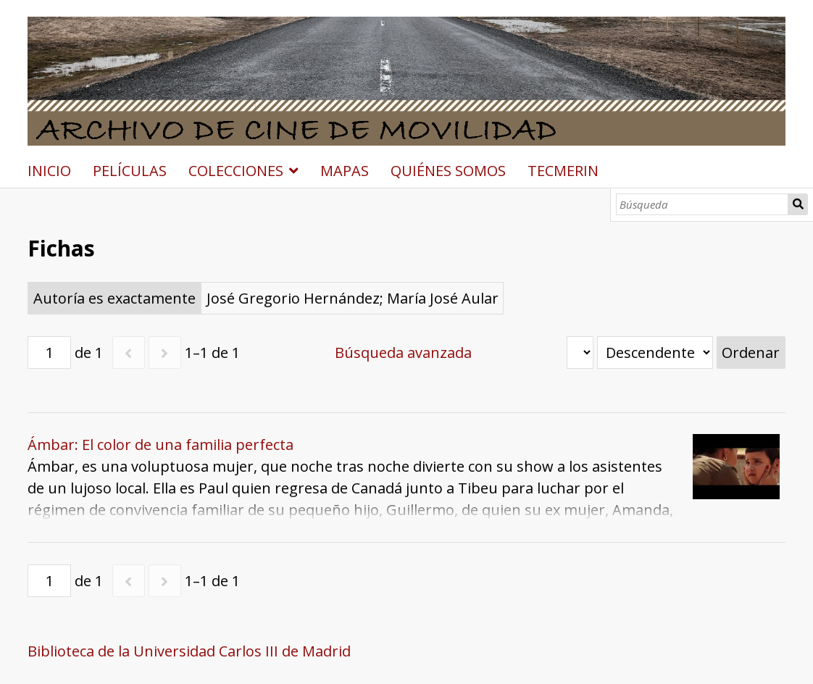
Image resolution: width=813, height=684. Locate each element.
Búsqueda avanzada (403, 352)
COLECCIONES (235, 170)
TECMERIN (563, 170)
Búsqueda (798, 204)
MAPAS (344, 170)
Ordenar (751, 352)
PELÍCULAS (130, 170)
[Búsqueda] (702, 204)
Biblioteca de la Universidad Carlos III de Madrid (189, 651)
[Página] (49, 352)
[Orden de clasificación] (655, 352)
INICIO (49, 170)
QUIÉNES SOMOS (448, 170)
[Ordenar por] (580, 352)
